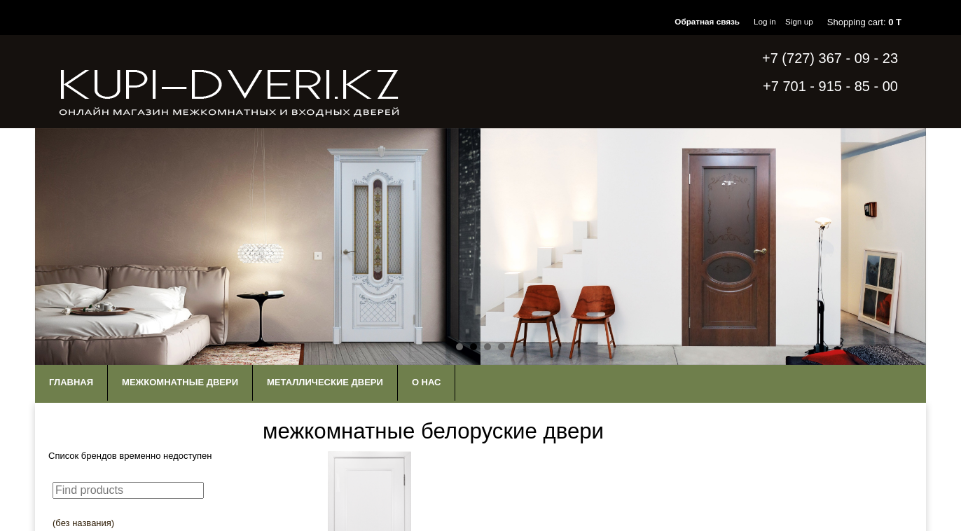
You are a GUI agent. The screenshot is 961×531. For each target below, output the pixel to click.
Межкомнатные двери (180, 382)
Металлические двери (325, 382)
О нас (426, 382)
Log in (765, 21)
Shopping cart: (864, 22)
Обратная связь (707, 21)
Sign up (799, 21)
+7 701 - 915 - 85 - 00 (830, 86)
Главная (71, 382)
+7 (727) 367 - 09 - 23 (830, 58)
